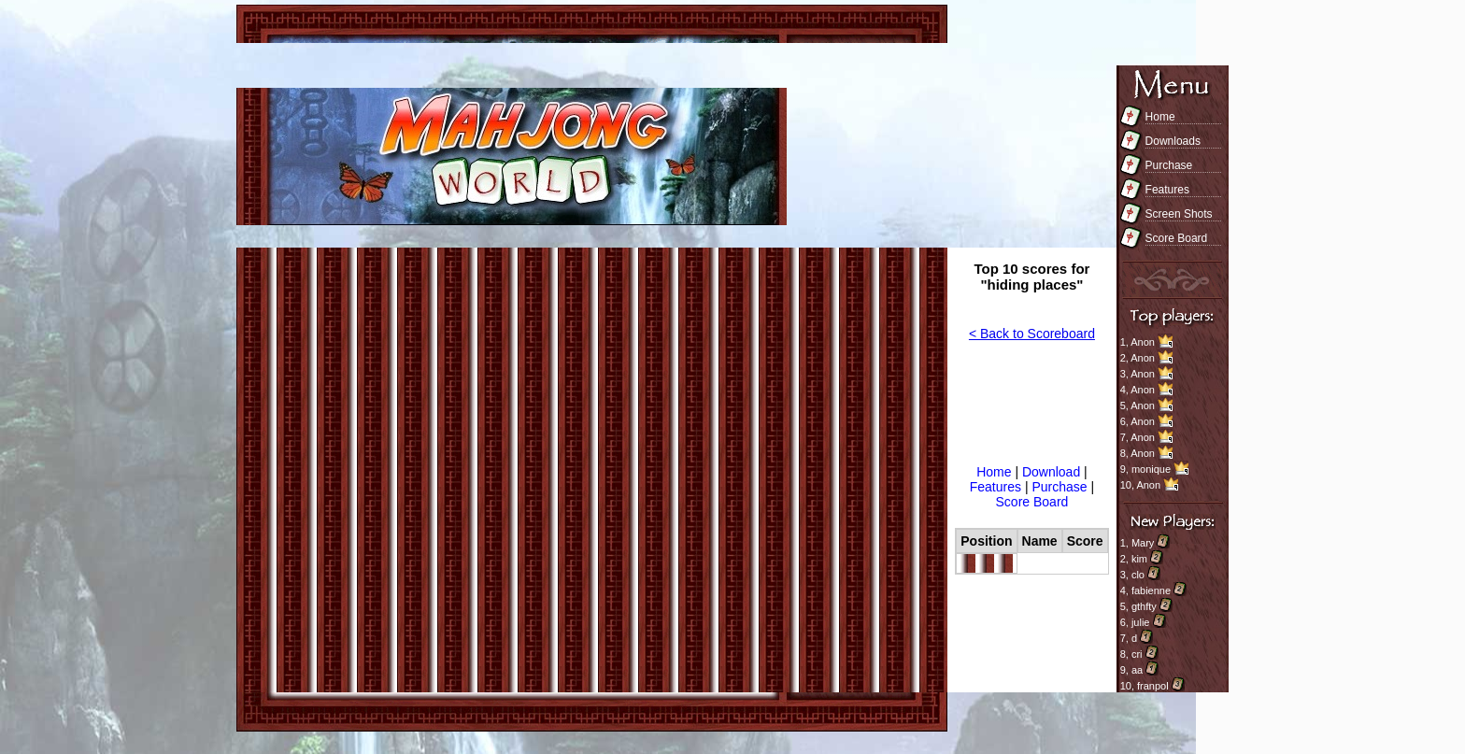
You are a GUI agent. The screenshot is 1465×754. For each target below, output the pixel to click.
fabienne (1151, 590)
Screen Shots (1179, 214)
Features (1167, 189)
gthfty (1144, 606)
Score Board (1176, 238)
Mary (1142, 542)
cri (1137, 654)
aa (1137, 670)
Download (1053, 471)
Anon (1143, 342)
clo (1138, 574)
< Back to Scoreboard (1032, 333)
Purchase (1169, 165)
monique (1151, 469)
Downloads (1173, 141)
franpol (1153, 685)
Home (1160, 116)
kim (1139, 558)
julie (1140, 622)
